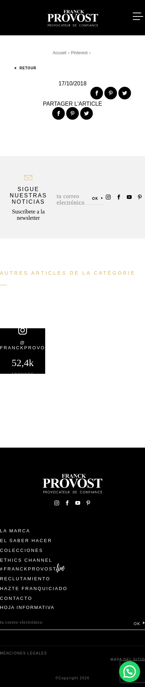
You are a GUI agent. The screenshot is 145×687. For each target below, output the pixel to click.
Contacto (16, 598)
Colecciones (21, 550)
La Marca (15, 530)
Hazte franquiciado (34, 588)
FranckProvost (30, 569)
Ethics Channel (26, 560)
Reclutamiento (25, 578)
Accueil (60, 52)
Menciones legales (23, 653)
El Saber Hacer (26, 540)
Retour (25, 68)
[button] (129, 671)
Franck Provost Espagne (72, 17)
